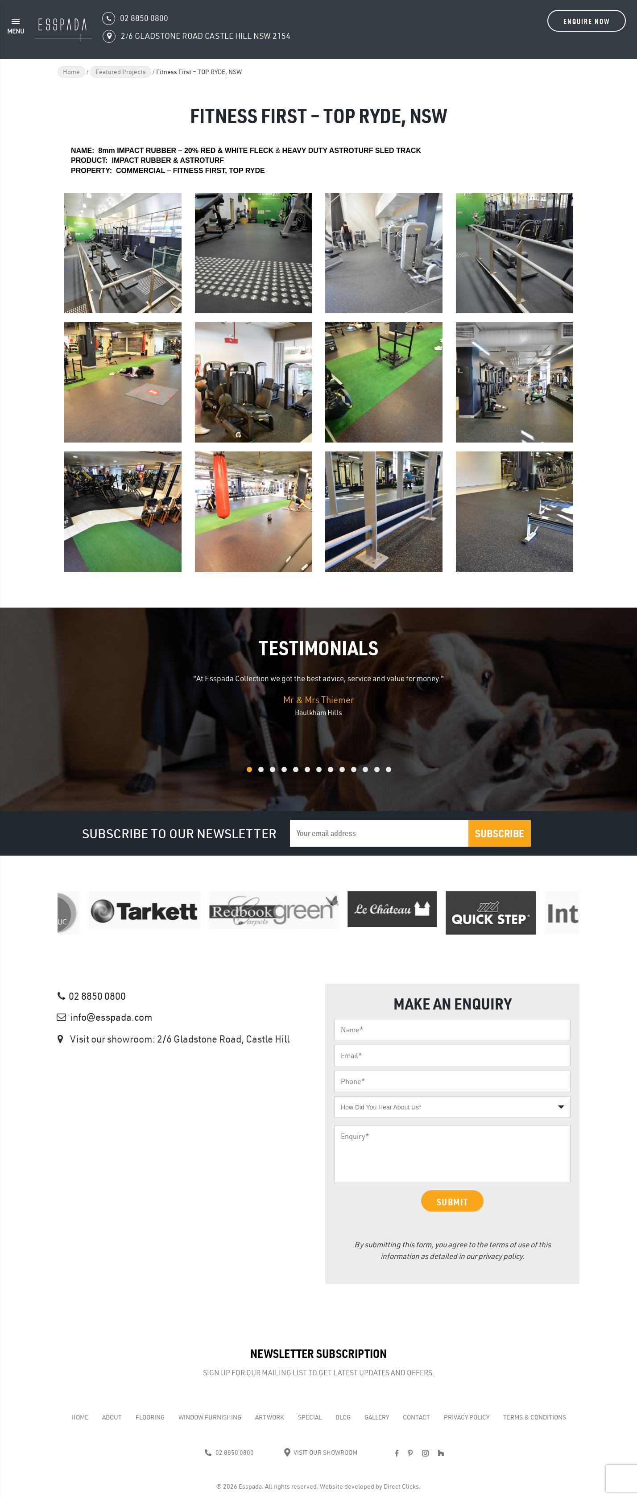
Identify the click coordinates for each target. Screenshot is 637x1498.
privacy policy (500, 1256)
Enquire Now (586, 21)
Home (71, 72)
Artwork (269, 1417)
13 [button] (400, 774)
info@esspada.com (111, 1017)
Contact (416, 1417)
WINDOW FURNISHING (209, 1417)
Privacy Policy (466, 1417)
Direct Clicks (401, 1486)
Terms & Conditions (534, 1417)
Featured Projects (120, 72)
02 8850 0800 (97, 996)
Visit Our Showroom (320, 1452)
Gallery (376, 1417)
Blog (343, 1417)
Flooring (150, 1417)
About (112, 1417)
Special (310, 1417)
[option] (318, 695)
